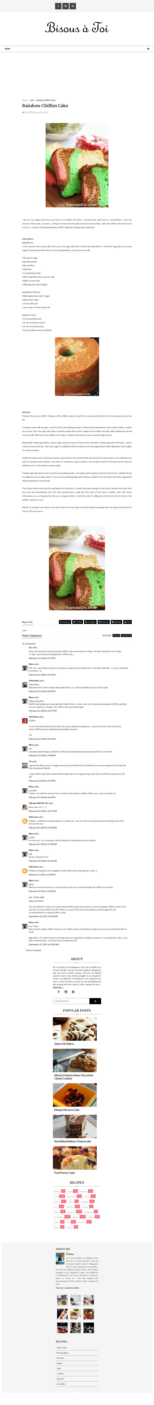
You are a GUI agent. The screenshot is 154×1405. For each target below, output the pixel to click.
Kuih (56, 1207)
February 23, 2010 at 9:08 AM (42, 755)
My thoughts (58, 1217)
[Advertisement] (77, 78)
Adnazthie (34, 680)
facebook (126, 635)
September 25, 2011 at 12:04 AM (44, 944)
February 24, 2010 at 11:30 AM (43, 844)
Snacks (56, 1227)
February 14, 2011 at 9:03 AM (42, 891)
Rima (31, 664)
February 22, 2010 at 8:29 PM (42, 691)
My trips (75, 1217)
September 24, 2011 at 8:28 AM (43, 916)
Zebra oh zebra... (64, 1043)
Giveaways (84, 1202)
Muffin (56, 1212)
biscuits (57, 1191)
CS (30, 761)
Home (24, 100)
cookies (86, 1197)
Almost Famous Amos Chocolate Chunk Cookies (73, 1077)
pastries (91, 1217)
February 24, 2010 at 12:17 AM (43, 811)
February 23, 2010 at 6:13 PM (42, 780)
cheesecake (71, 1197)
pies (68, 1222)
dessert (57, 1202)
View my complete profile (67, 1288)
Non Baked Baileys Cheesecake (72, 1141)
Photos (56, 1222)
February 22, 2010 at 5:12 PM (42, 658)
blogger (107, 635)
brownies (83, 1191)
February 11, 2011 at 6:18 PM (42, 874)
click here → (58, 987)
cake (56, 1197)
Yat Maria (33, 716)
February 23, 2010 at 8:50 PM (42, 797)
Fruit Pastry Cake (64, 1172)
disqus (116, 635)
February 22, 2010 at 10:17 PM (43, 710)
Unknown (33, 817)
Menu (7, 49)
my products (88, 1212)
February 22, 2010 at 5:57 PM (42, 674)
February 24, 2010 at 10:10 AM (43, 827)
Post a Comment (33, 950)
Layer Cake (70, 1207)
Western (70, 1227)
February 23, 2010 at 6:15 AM (42, 739)
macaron (85, 1207)
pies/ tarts (81, 1222)
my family (71, 1212)
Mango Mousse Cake (66, 1109)
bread (70, 1191)
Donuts (71, 1202)
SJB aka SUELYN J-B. (38, 803)
